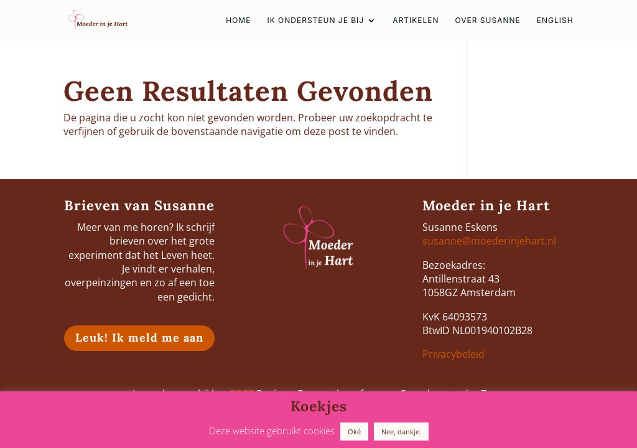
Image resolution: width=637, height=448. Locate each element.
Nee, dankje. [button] (401, 431)
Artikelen (416, 20)
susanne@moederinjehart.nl (489, 241)
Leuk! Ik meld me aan (139, 337)
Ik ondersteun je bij (315, 20)
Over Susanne (487, 20)
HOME (238, 20)
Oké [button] (354, 431)
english (555, 20)
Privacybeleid (453, 354)
